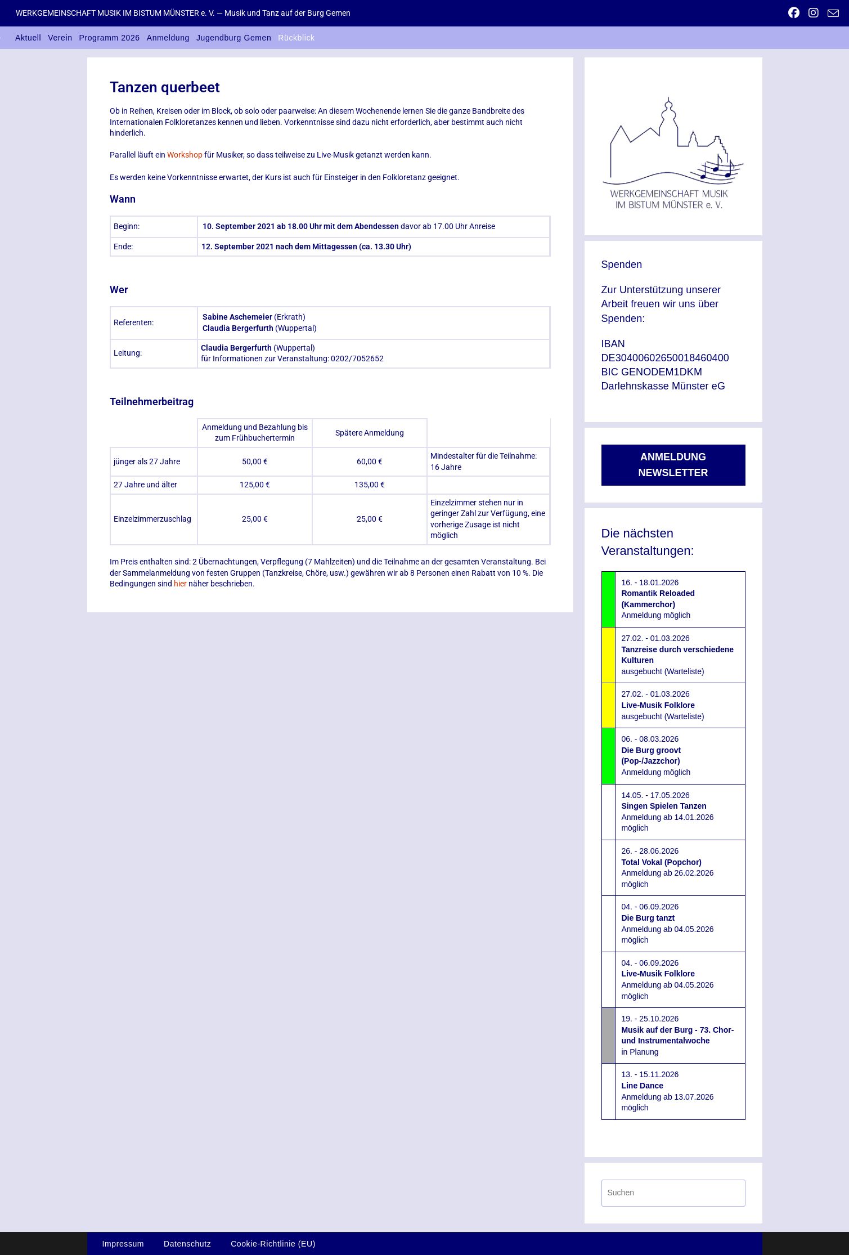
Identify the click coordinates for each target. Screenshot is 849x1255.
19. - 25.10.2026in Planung (677, 1035)
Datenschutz (187, 1243)
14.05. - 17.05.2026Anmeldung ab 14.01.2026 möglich (667, 812)
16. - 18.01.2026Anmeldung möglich (658, 599)
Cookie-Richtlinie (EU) (273, 1243)
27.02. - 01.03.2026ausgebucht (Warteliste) (677, 655)
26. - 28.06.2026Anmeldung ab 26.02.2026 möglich (667, 867)
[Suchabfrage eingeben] (673, 1193)
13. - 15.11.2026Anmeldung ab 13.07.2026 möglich (667, 1091)
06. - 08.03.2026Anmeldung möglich (655, 755)
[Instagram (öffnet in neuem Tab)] (813, 13)
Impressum (123, 1243)
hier (180, 583)
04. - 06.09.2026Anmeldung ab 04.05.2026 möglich (667, 923)
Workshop (185, 154)
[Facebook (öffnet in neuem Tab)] (794, 13)
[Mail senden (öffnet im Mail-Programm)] (831, 13)
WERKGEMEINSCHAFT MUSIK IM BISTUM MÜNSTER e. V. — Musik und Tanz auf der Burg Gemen (183, 12)
